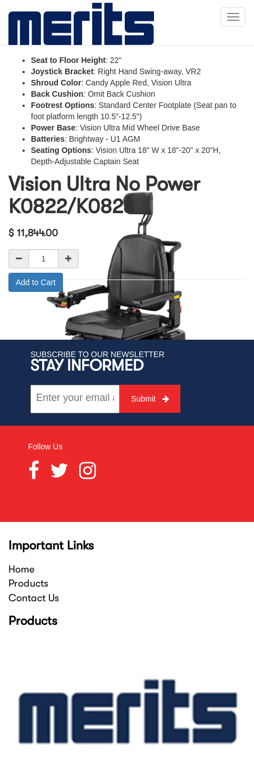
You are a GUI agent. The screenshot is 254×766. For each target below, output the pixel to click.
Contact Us (33, 597)
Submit (150, 398)
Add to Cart (36, 282)
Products (28, 583)
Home (21, 569)
